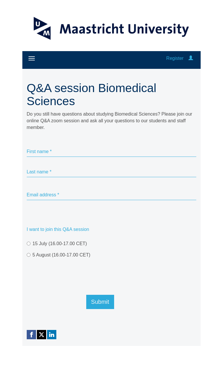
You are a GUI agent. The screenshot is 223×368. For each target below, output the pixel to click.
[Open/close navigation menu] (31, 58)
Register (175, 58)
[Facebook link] (31, 334)
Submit (100, 302)
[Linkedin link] (51, 334)
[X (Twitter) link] (41, 334)
